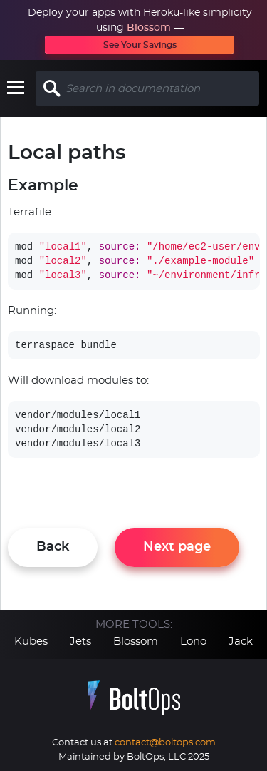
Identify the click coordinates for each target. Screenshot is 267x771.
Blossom (149, 28)
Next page (177, 547)
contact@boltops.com (165, 742)
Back (52, 547)
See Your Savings (140, 45)
